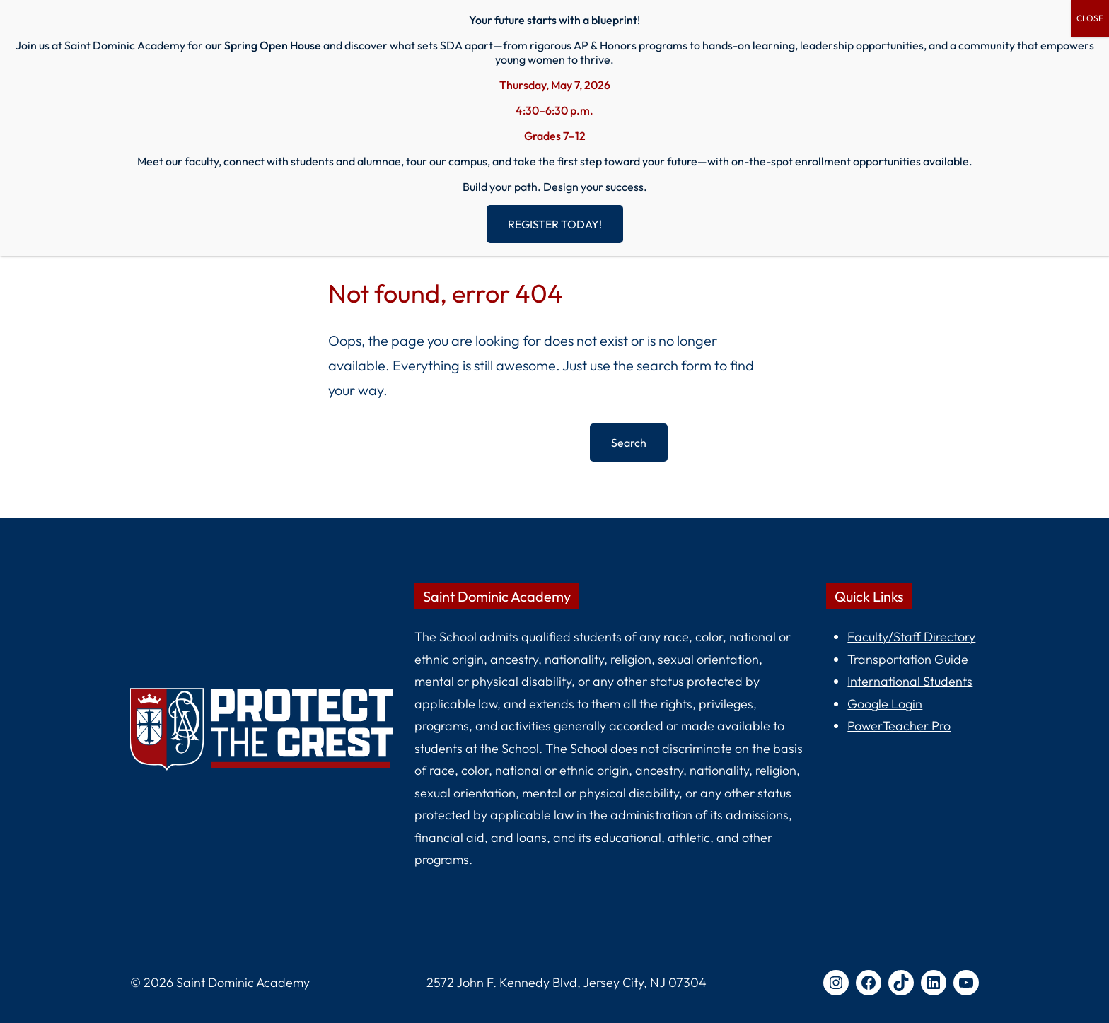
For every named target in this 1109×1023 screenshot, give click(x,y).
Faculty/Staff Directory (911, 637)
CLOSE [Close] (1089, 18)
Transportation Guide (907, 658)
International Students (909, 681)
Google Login (884, 703)
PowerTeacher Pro (899, 726)
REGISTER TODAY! (555, 224)
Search (628, 442)
